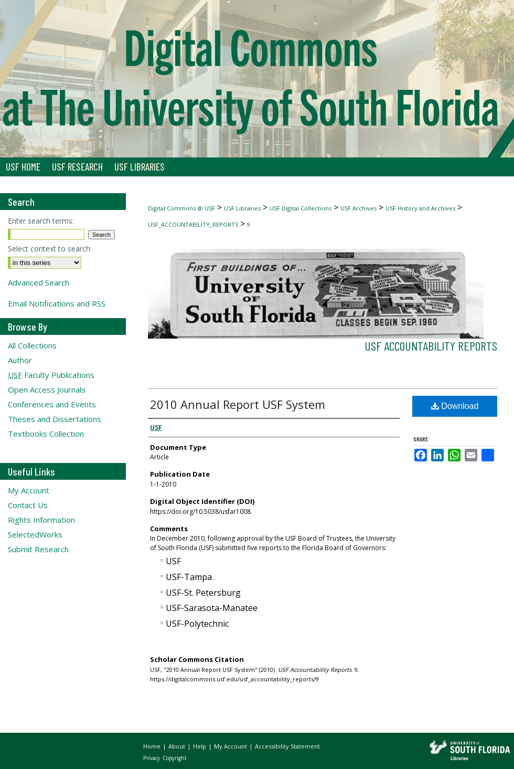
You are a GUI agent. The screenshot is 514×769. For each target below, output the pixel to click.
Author (20, 360)
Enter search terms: (41, 221)
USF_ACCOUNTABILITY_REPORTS (193, 224)
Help (200, 746)
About (177, 746)
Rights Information (41, 519)
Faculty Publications (51, 375)
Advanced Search (38, 282)
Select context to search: (50, 249)
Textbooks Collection (46, 433)
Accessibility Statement (287, 746)
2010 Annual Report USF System (237, 404)
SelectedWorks (35, 534)
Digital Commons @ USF (181, 208)
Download (455, 406)
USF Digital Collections (300, 208)
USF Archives (358, 208)
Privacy (152, 758)
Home (152, 746)
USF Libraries (242, 208)
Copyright (175, 758)
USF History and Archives (420, 208)
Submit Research (38, 549)
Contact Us (28, 505)
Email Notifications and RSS (56, 303)
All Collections (32, 345)
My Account (28, 490)
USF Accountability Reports (431, 345)
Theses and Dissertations (54, 419)
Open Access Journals (46, 389)
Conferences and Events (52, 404)
